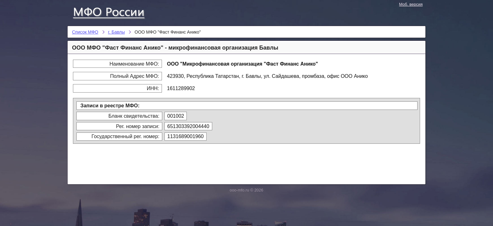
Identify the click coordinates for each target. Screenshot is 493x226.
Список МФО (114, 11)
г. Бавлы (116, 32)
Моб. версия (411, 4)
